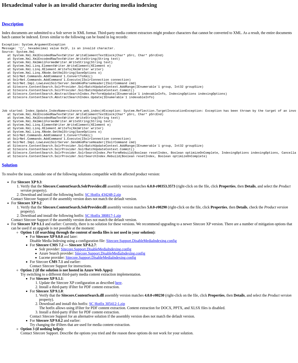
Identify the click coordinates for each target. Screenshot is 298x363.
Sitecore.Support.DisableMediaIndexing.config (141, 263)
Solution (9, 187)
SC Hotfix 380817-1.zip (103, 238)
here (118, 305)
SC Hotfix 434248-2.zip (103, 217)
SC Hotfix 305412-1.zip (107, 326)
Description (12, 23)
